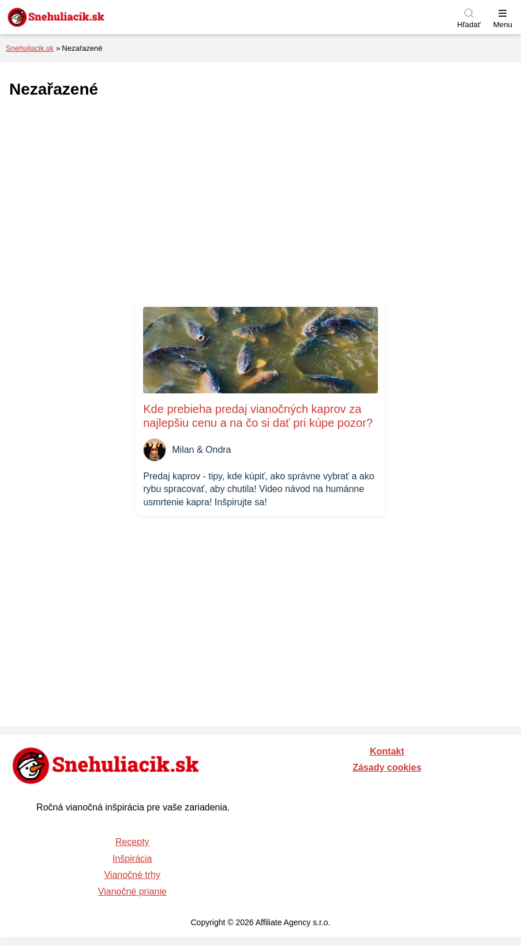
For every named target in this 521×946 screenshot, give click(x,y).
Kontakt (387, 751)
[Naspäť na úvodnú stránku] (84, 17)
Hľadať (469, 24)
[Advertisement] (261, 200)
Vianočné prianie (132, 891)
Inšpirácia (132, 859)
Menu (502, 24)
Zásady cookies (387, 767)
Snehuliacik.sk (30, 48)
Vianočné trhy (132, 875)
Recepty (132, 842)
